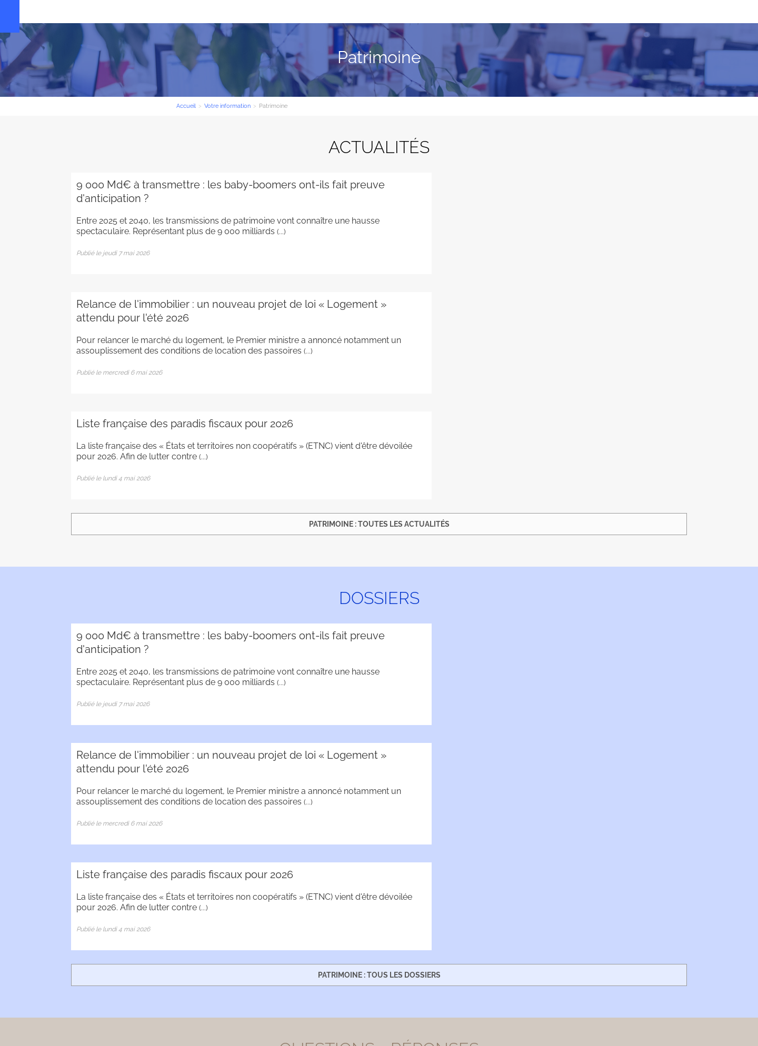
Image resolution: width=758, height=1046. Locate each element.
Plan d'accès (667, 967)
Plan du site (89, 1009)
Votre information (319, 11)
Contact (372, 11)
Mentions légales (656, 980)
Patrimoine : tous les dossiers (379, 590)
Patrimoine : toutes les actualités (379, 331)
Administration (137, 1009)
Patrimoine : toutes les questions (379, 848)
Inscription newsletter (379, 947)
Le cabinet (200, 11)
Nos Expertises (254, 11)
